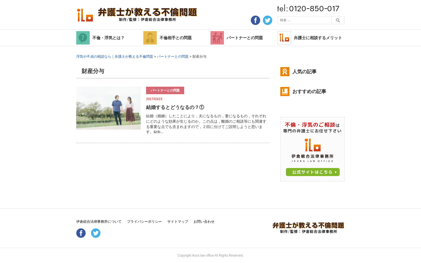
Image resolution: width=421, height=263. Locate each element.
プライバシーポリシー (144, 222)
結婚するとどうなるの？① (175, 107)
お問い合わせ (204, 222)
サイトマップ (177, 222)
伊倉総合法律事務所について (99, 222)
